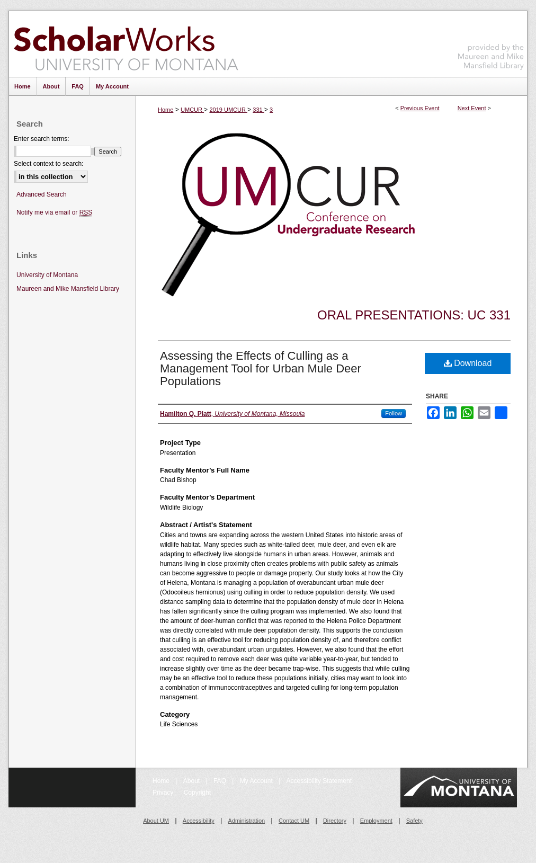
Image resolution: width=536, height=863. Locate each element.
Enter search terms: (41, 139)
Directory (334, 820)
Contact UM (294, 820)
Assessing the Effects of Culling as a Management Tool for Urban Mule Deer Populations (260, 368)
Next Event (472, 108)
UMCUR (192, 109)
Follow (393, 413)
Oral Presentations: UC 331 (414, 315)
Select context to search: (48, 163)
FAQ (220, 781)
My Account (257, 781)
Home (165, 109)
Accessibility (199, 820)
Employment (376, 820)
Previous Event (420, 108)
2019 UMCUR (228, 109)
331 (258, 109)
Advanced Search (41, 194)
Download (468, 363)
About (192, 781)
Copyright (197, 792)
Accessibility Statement (319, 781)
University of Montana (47, 275)
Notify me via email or (54, 213)
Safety (414, 820)
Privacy (164, 792)
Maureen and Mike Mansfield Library (491, 42)
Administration (246, 820)
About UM (156, 820)
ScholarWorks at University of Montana (126, 44)
